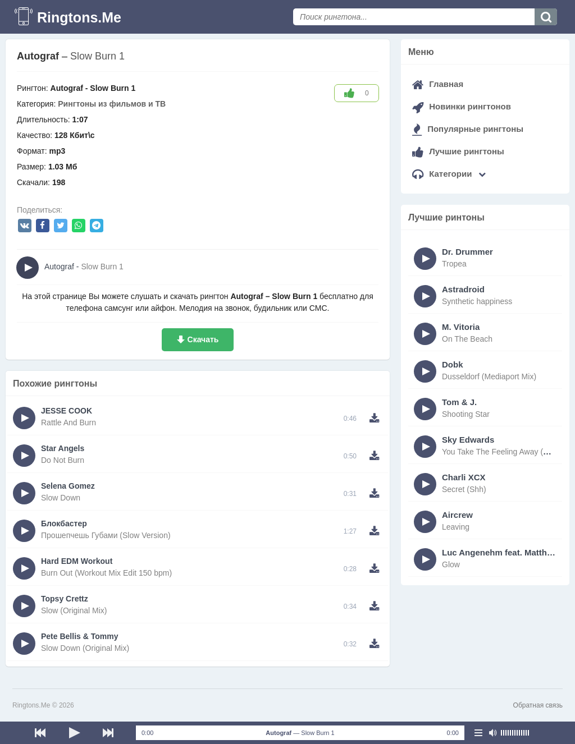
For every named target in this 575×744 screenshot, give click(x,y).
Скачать (203, 339)
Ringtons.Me (79, 17)
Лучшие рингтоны (458, 151)
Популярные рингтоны (467, 129)
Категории (449, 173)
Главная (437, 84)
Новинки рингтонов (461, 106)
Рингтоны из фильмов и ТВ (112, 103)
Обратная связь (538, 705)
